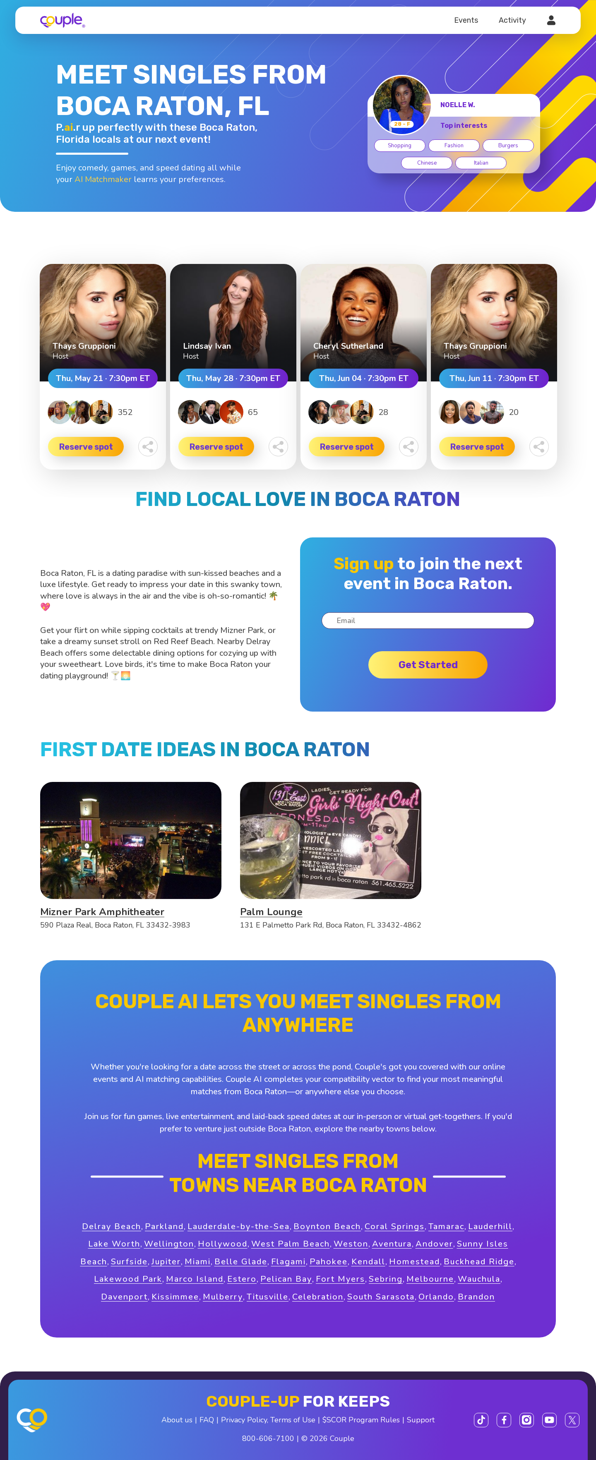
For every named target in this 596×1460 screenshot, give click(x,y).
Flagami (288, 1261)
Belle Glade (240, 1261)
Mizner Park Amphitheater (102, 911)
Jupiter (166, 1261)
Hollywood (223, 1243)
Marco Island (194, 1279)
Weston (351, 1243)
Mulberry (223, 1296)
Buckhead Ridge (479, 1261)
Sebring (386, 1279)
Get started (428, 665)
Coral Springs (395, 1226)
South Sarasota (381, 1296)
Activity (512, 20)
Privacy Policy (244, 1420)
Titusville (267, 1296)
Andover (434, 1243)
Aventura (392, 1243)
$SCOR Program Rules (361, 1420)
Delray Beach (111, 1226)
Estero (242, 1279)
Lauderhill (490, 1226)
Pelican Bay (286, 1279)
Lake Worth (114, 1243)
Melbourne (430, 1279)
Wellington (169, 1243)
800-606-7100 (268, 1438)
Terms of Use (292, 1420)
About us (176, 1420)
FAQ (206, 1420)
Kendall (368, 1261)
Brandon (476, 1296)
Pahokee (329, 1261)
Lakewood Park (128, 1279)
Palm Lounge (271, 911)
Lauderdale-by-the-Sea (238, 1226)
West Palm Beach (290, 1243)
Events (466, 20)
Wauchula (479, 1279)
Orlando (436, 1296)
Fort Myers (340, 1279)
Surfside (129, 1261)
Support (421, 1420)
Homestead (414, 1261)
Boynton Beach (327, 1226)
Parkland (164, 1226)
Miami (198, 1261)
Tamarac (446, 1226)
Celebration (318, 1296)
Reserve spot (86, 447)
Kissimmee (175, 1296)
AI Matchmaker (103, 179)
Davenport (124, 1296)
